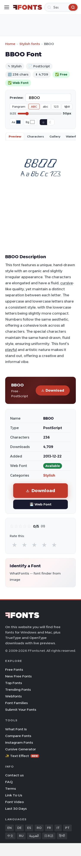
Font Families (16, 703)
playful (11, 350)
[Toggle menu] (7, 7)
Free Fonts (14, 669)
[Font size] (39, 113)
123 (56, 106)
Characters (35, 136)
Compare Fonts (18, 736)
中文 (10, 836)
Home (10, 44)
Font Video (14, 802)
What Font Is (16, 729)
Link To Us (13, 795)
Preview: (17, 98)
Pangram (18, 106)
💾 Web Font (40, 504)
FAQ (9, 782)
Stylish (49, 475)
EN (9, 828)
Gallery (54, 136)
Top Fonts (13, 683)
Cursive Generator (20, 749)
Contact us (14, 775)
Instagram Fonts (19, 742)
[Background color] (32, 122)
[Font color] (18, 122)
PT (67, 828)
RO (39, 828)
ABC (34, 106)
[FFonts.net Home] (27, 7)
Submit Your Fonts (20, 710)
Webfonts (13, 696)
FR (49, 828)
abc (45, 106)
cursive (66, 283)
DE (19, 828)
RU (21, 836)
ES (29, 828)
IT (58, 828)
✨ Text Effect (22, 756)
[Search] (61, 7)
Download (52, 390)
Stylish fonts (29, 44)
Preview (15, 136)
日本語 (48, 836)
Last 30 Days (16, 809)
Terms (10, 788)
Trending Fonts (18, 690)
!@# (67, 106)
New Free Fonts (18, 676)
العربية (34, 836)
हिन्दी (62, 836)
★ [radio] (14, 545)
